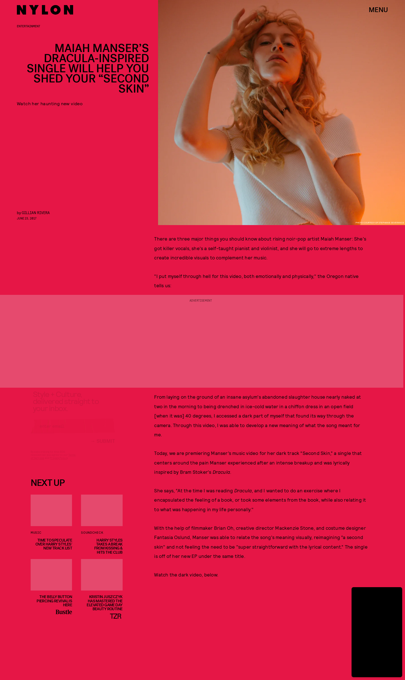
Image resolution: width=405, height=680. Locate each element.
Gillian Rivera (36, 212)
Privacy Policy (59, 462)
